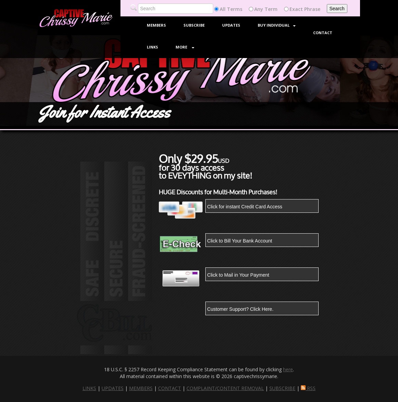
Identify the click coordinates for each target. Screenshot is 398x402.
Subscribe (194, 25)
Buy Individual (277, 25)
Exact (296, 9)
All (223, 9)
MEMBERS (141, 388)
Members (156, 25)
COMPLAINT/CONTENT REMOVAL (225, 388)
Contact (322, 32)
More (185, 47)
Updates (231, 25)
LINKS (89, 388)
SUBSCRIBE (282, 388)
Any (258, 9)
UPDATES (113, 388)
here (288, 369)
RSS (308, 388)
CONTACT (169, 388)
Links (152, 47)
